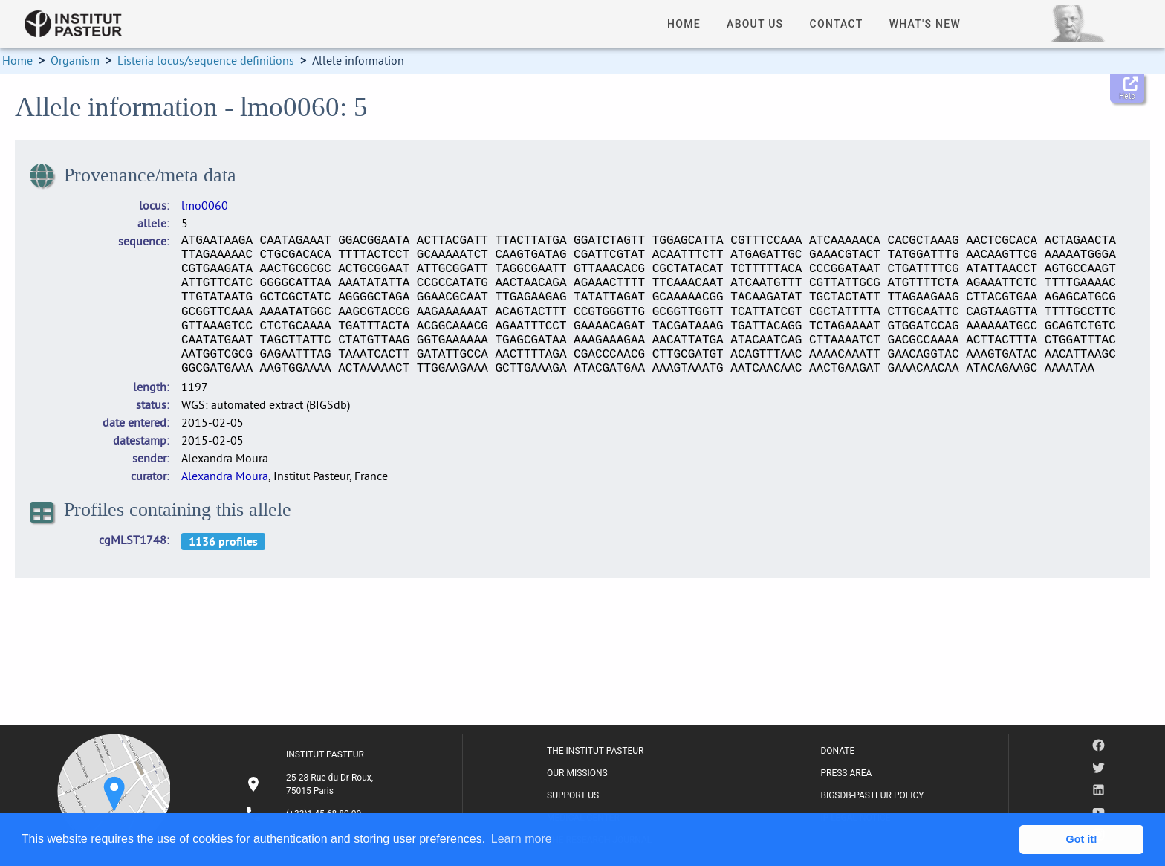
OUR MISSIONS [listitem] (577, 773)
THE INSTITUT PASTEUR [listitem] (595, 751)
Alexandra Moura (224, 475)
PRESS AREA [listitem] (846, 773)
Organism (75, 60)
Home (17, 60)
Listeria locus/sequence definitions (205, 60)
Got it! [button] (1081, 839)
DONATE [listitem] (837, 751)
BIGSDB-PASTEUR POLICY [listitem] (872, 795)
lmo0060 (204, 205)
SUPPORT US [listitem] (573, 795)
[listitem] (311, 784)
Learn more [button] (521, 839)
